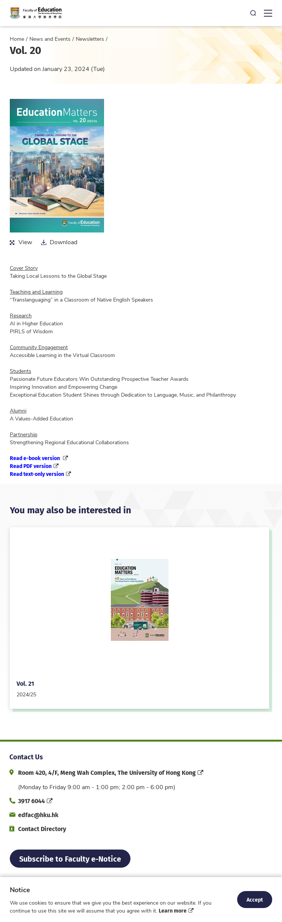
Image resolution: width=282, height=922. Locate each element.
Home (17, 38)
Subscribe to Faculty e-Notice (70, 858)
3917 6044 (31, 800)
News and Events (49, 38)
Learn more (173, 910)
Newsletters (90, 38)
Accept (255, 899)
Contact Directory (42, 828)
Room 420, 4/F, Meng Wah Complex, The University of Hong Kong (107, 772)
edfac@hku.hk (38, 814)
